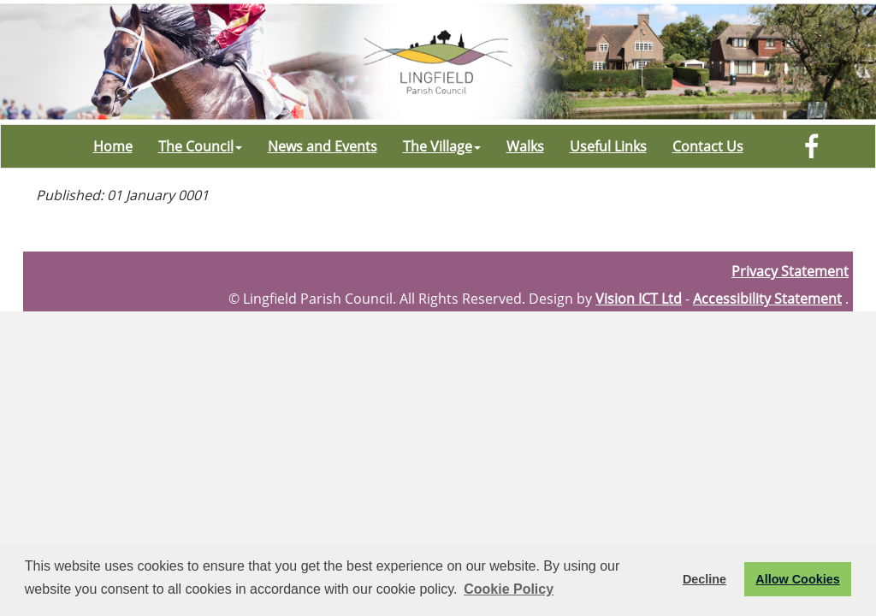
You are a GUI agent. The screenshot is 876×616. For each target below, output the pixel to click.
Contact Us (707, 146)
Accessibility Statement (767, 298)
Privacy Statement (790, 271)
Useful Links (608, 146)
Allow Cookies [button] (797, 579)
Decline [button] (704, 579)
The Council (200, 146)
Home (113, 146)
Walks (525, 146)
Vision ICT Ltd (638, 298)
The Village (442, 146)
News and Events (322, 146)
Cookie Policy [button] (508, 589)
